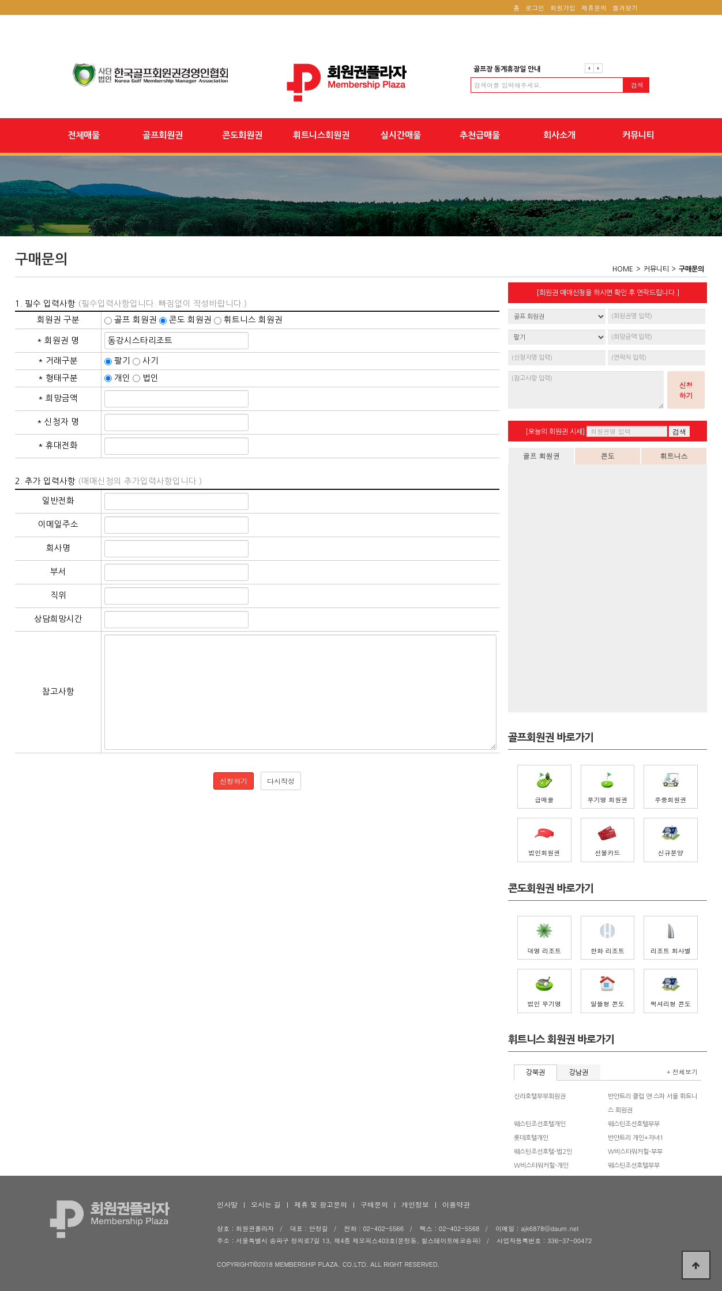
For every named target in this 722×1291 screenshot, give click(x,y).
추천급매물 (480, 135)
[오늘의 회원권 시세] (555, 431)
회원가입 (563, 7)
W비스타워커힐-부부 (635, 1152)
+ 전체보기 (682, 1071)
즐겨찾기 (625, 7)
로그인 (534, 7)
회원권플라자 (361, 82)
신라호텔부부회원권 (540, 1096)
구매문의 (374, 1204)
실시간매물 (401, 135)
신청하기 (686, 390)
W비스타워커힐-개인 (541, 1165)
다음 (598, 68)
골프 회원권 (540, 455)
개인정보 (415, 1204)
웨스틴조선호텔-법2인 (543, 1152)
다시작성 (281, 781)
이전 (589, 68)
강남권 (578, 1072)
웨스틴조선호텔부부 (634, 1124)
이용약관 (456, 1204)
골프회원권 (162, 135)
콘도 (608, 455)
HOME (622, 269)
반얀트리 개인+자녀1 (636, 1138)
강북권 (535, 1072)
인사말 (227, 1204)
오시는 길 (266, 1204)
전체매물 (83, 135)
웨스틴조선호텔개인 (540, 1124)
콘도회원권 (242, 135)
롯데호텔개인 (531, 1138)
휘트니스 (674, 455)
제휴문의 (594, 7)
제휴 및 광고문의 (320, 1204)
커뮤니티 (638, 135)
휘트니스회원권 (321, 135)
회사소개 (559, 135)
